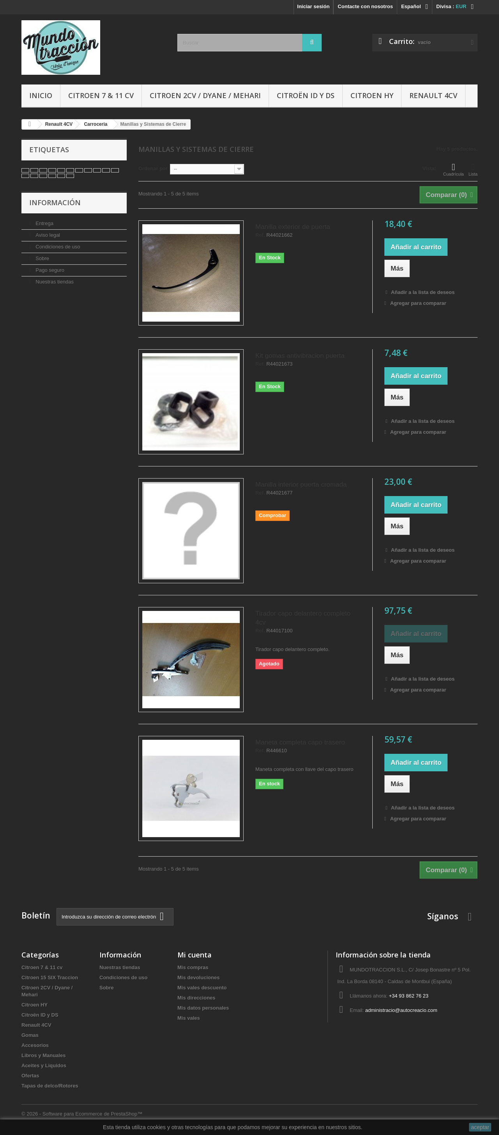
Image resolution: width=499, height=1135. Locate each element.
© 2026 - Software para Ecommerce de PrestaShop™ (81, 1114)
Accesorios (35, 1045)
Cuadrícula (453, 169)
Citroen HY (371, 95)
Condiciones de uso (57, 247)
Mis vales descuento (201, 988)
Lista (473, 169)
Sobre (41, 258)
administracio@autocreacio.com (401, 1010)
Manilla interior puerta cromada (301, 484)
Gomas (30, 1035)
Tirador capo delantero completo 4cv (302, 618)
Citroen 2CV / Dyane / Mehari (205, 95)
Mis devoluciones (198, 977)
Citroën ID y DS (305, 95)
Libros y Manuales (43, 1055)
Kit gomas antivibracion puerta (300, 355)
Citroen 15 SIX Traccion (49, 977)
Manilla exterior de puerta (292, 227)
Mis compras (192, 967)
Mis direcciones (196, 998)
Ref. (260, 235)
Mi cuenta (194, 954)
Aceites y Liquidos (43, 1065)
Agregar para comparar (418, 303)
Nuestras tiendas (54, 282)
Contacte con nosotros (365, 6)
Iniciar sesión (313, 6)
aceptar (480, 1127)
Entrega (43, 223)
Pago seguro (49, 270)
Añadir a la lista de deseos (422, 292)
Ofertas (30, 1076)
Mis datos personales (203, 1008)
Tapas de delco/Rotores (49, 1086)
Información (55, 202)
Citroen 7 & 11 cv (101, 95)
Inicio (40, 95)
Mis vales (188, 1018)
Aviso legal (47, 235)
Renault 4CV (433, 95)
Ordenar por (153, 168)
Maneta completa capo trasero (300, 742)
